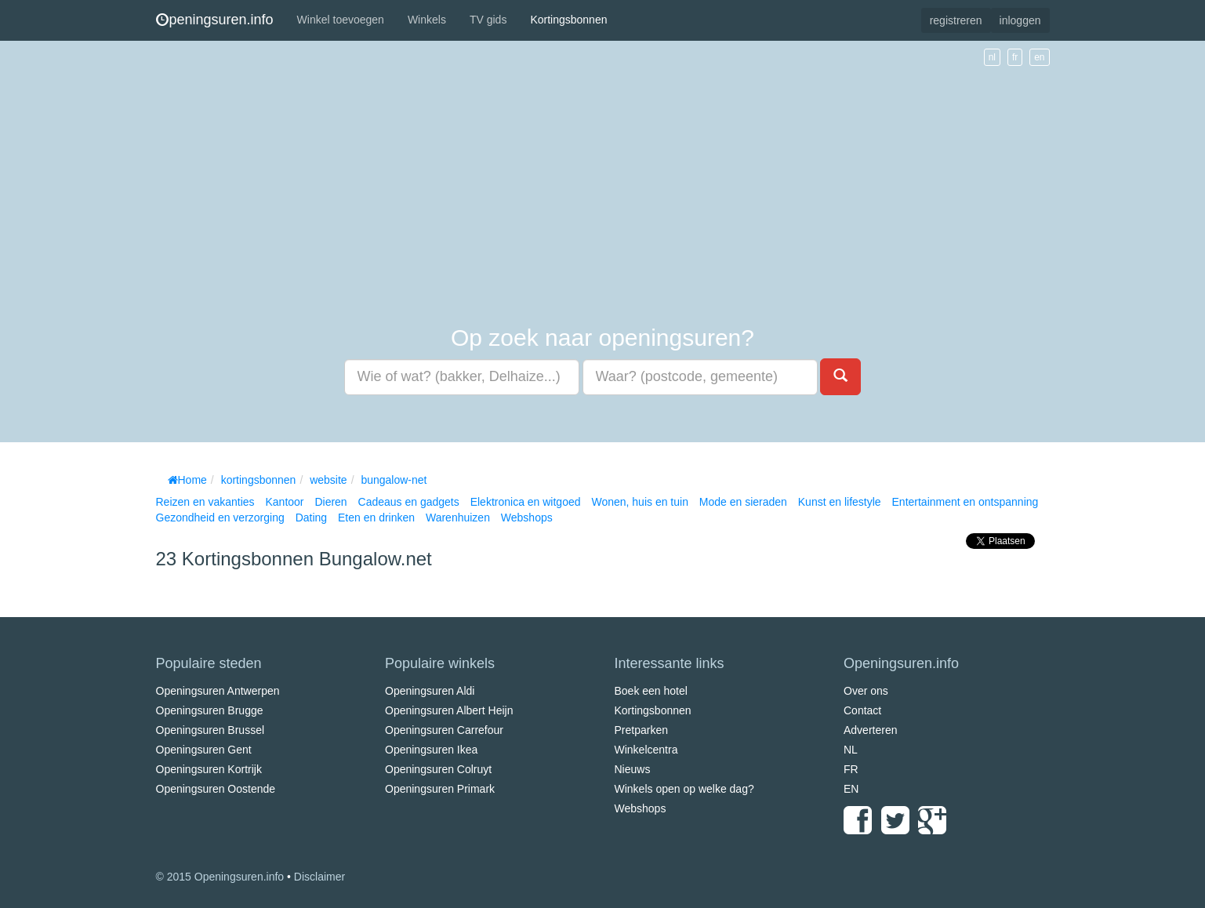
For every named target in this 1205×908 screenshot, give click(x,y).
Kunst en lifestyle (839, 502)
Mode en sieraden (743, 502)
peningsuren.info (215, 19)
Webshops (527, 517)
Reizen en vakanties (205, 502)
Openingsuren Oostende (216, 789)
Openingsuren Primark (440, 789)
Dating (311, 517)
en (1039, 57)
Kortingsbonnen (568, 19)
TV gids (488, 19)
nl (992, 57)
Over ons (866, 691)
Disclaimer (319, 876)
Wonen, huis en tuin (639, 502)
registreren (956, 20)
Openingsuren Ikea (431, 749)
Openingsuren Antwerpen (218, 691)
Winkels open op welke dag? (684, 789)
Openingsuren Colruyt (438, 769)
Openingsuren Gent (204, 749)
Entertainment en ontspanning (965, 502)
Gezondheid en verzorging (220, 517)
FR (851, 769)
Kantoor (284, 502)
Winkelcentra (646, 749)
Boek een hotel (651, 691)
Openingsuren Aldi (429, 691)
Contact (862, 710)
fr (1015, 57)
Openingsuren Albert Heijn (449, 710)
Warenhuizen (458, 517)
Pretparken (641, 730)
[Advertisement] (603, 183)
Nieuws (633, 769)
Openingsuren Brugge (209, 710)
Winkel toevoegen (340, 19)
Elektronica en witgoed (525, 502)
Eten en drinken (376, 517)
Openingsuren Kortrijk (209, 769)
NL (851, 749)
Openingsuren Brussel (210, 730)
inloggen (1020, 20)
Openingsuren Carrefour (444, 730)
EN (851, 789)
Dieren (330, 502)
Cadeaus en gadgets (408, 502)
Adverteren (870, 730)
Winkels (427, 19)
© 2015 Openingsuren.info (220, 876)
